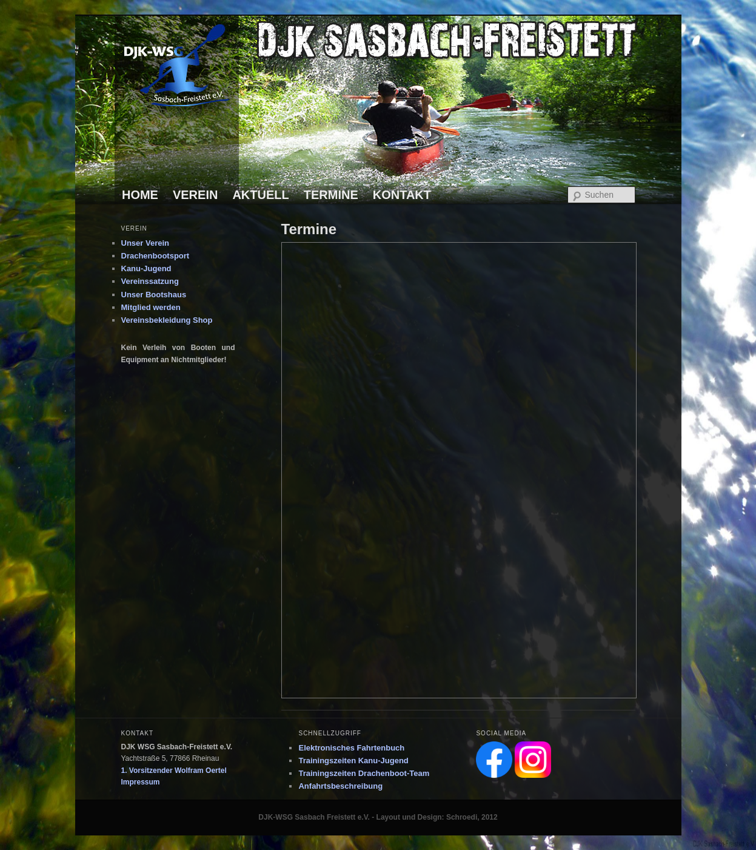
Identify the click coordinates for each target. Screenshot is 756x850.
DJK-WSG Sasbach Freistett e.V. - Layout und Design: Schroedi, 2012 (377, 817)
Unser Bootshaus (154, 294)
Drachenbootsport (155, 255)
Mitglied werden (151, 307)
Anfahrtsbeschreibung (340, 786)
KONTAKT (402, 194)
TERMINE (331, 194)
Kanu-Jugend (146, 268)
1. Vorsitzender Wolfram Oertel (174, 770)
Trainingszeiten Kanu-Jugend (353, 760)
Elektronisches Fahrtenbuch (351, 747)
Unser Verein (145, 243)
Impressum (140, 782)
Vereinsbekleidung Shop (167, 320)
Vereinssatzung (150, 281)
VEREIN (195, 194)
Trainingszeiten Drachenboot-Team (363, 773)
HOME (140, 194)
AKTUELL (260, 194)
